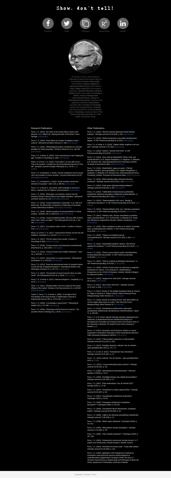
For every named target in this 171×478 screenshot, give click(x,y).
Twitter (66, 31)
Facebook (48, 31)
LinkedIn (123, 31)
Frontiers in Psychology (92, 105)
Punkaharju (80, 112)
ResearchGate (104, 31)
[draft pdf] (34, 177)
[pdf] (61, 214)
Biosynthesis (94, 103)
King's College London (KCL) (80, 88)
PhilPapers (85, 31)
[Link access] (43, 136)
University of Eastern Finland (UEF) (87, 81)
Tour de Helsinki (95, 110)
